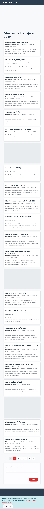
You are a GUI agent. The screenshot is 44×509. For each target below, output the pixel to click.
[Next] (33, 458)
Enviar (33, 479)
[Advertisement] (22, 17)
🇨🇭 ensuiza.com (9, 2)
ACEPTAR (8, 506)
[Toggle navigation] (40, 2)
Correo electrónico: (11, 471)
